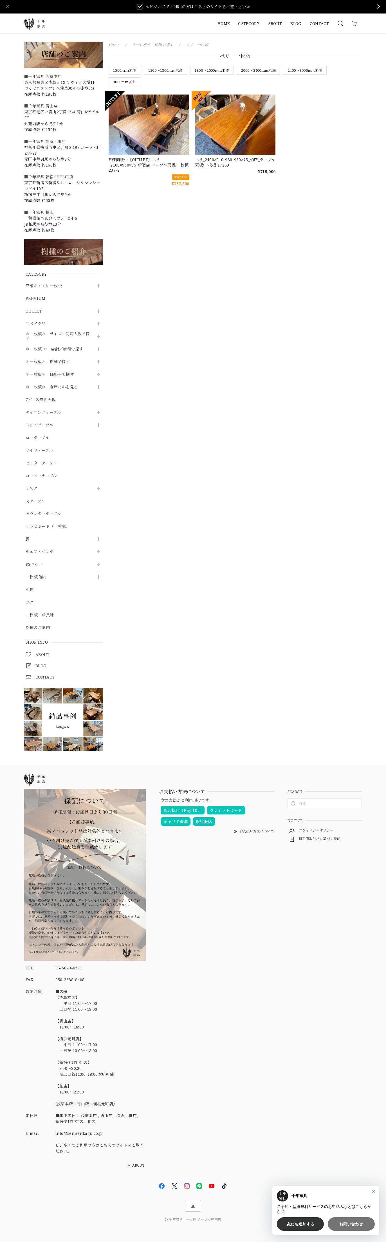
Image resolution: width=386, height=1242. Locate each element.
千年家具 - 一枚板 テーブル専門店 (195, 1219)
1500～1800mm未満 (165, 70)
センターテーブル (41, 463)
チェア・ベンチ (40, 551)
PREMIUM (35, 298)
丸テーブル (35, 501)
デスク (31, 488)
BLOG (295, 23)
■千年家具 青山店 (41, 106)
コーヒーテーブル (41, 475)
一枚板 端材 (36, 577)
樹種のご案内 (38, 627)
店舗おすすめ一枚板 (44, 286)
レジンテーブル (39, 425)
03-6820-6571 (68, 968)
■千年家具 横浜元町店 (45, 141)
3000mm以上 (124, 81)
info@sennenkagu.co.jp (79, 1133)
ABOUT (275, 23)
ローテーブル (37, 437)
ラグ (30, 602)
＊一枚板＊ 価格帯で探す (50, 374)
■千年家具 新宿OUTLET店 (49, 176)
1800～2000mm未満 (212, 70)
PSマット (34, 564)
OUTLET (34, 311)
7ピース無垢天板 (41, 399)
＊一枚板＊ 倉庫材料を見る (52, 387)
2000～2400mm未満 (258, 70)
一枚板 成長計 (40, 615)
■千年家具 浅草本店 (43, 76)
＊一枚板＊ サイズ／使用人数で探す (58, 336)
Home (114, 44)
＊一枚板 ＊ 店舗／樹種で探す (54, 349)
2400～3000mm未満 (305, 70)
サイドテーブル (39, 450)
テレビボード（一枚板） (48, 526)
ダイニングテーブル (43, 412)
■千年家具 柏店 (39, 212)
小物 (30, 589)
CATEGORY (248, 23)
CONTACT (319, 23)
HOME (223, 23)
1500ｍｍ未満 (124, 70)
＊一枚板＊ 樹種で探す (48, 362)
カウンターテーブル (43, 513)
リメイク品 (36, 324)
